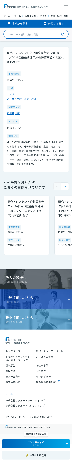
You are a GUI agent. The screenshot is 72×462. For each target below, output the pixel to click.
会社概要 (41, 371)
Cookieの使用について (41, 417)
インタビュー (43, 376)
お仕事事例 (30, 16)
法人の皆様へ (13, 376)
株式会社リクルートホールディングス (26, 400)
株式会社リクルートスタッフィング (25, 405)
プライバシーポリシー (16, 417)
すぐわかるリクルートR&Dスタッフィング (18, 358)
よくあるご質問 (44, 356)
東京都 (10, 113)
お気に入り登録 (37, 455)
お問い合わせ (13, 382)
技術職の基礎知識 (46, 382)
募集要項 (10, 371)
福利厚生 (10, 365)
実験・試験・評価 (59, 16)
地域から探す (20, 23)
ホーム (7, 15)
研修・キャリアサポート (49, 351)
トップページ (13, 351)
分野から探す (56, 23)
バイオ (43, 16)
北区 (17, 113)
